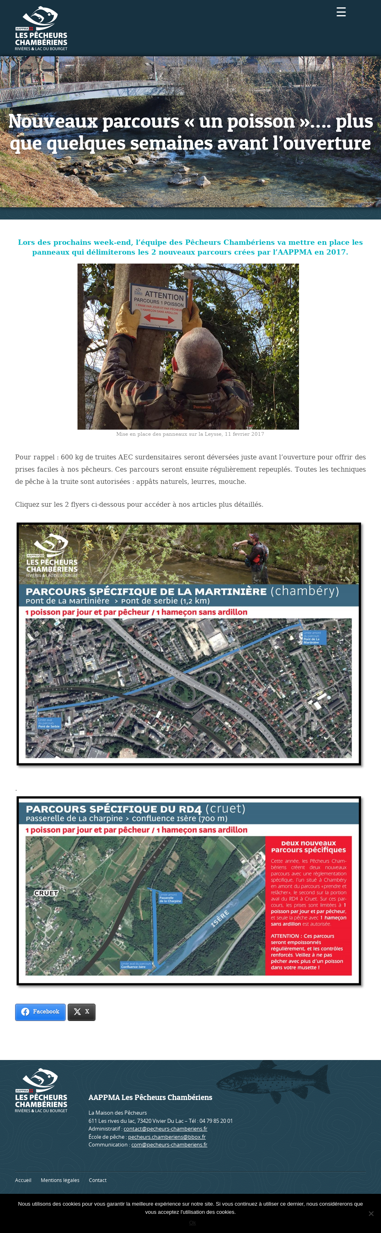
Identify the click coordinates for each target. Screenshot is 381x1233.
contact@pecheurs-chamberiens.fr (165, 1128)
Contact (97, 1180)
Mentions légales (60, 1180)
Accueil (23, 1180)
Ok (192, 1223)
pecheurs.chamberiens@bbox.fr (167, 1136)
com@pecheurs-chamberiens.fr (169, 1144)
